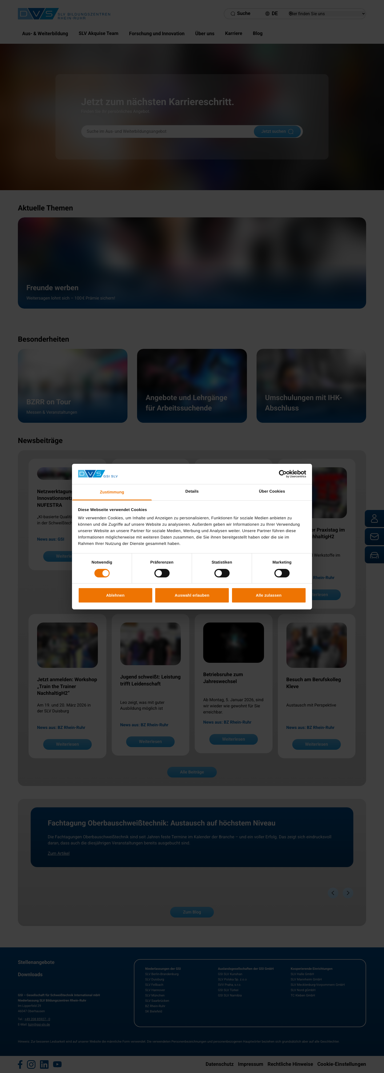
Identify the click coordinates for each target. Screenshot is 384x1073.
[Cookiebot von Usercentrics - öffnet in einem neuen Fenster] (282, 474)
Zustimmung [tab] (112, 492)
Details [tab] (192, 491)
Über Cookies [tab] (272, 491)
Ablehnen (115, 595)
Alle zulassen (268, 595)
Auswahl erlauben (192, 595)
